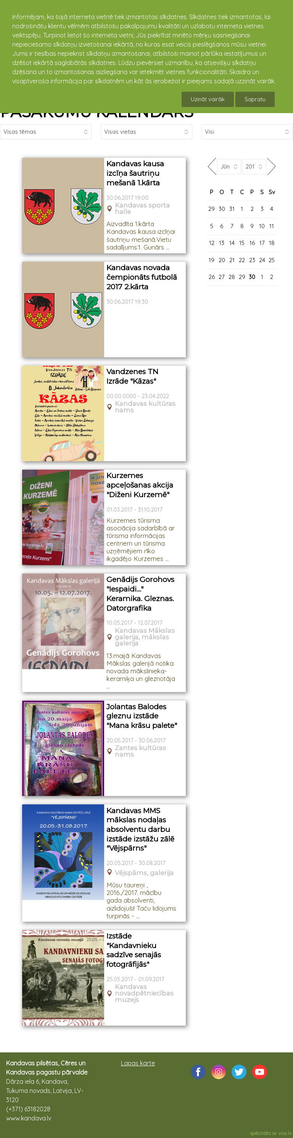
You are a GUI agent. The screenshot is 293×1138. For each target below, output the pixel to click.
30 (222, 208)
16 (252, 242)
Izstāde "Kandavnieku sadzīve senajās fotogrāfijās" (133, 950)
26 (212, 276)
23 (252, 260)
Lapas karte (138, 1063)
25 (272, 260)
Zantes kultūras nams (140, 751)
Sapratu (255, 99)
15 (242, 242)
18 (272, 242)
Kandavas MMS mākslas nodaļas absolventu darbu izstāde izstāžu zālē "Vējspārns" (140, 829)
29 (211, 208)
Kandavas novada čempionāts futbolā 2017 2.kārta (141, 277)
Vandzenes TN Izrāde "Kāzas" (132, 376)
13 (221, 242)
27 (222, 276)
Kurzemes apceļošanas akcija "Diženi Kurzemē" (139, 485)
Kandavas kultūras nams (145, 406)
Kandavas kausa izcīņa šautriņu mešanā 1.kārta (135, 173)
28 (232, 276)
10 (262, 226)
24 (262, 260)
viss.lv (285, 1133)
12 (211, 242)
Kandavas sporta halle (142, 208)
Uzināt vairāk (208, 99)
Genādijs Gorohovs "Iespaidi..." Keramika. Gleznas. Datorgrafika (140, 593)
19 (211, 260)
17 (262, 242)
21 (232, 260)
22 (242, 260)
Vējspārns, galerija (144, 873)
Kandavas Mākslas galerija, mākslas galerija (145, 637)
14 (232, 242)
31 (232, 208)
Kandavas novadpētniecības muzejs (144, 993)
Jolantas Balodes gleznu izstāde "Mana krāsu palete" (141, 716)
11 (271, 226)
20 (222, 260)
